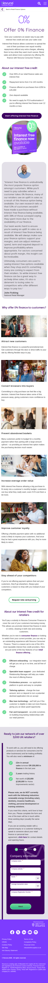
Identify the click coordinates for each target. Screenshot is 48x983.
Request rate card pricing (24, 600)
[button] (39, 3)
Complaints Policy (30, 942)
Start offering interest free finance (21, 116)
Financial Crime (29, 945)
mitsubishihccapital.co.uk (32, 948)
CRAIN (4, 942)
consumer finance (29, 636)
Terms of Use (28, 939)
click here (22, 837)
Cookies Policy (7, 945)
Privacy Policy (6, 939)
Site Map (5, 948)
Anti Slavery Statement (9, 950)
